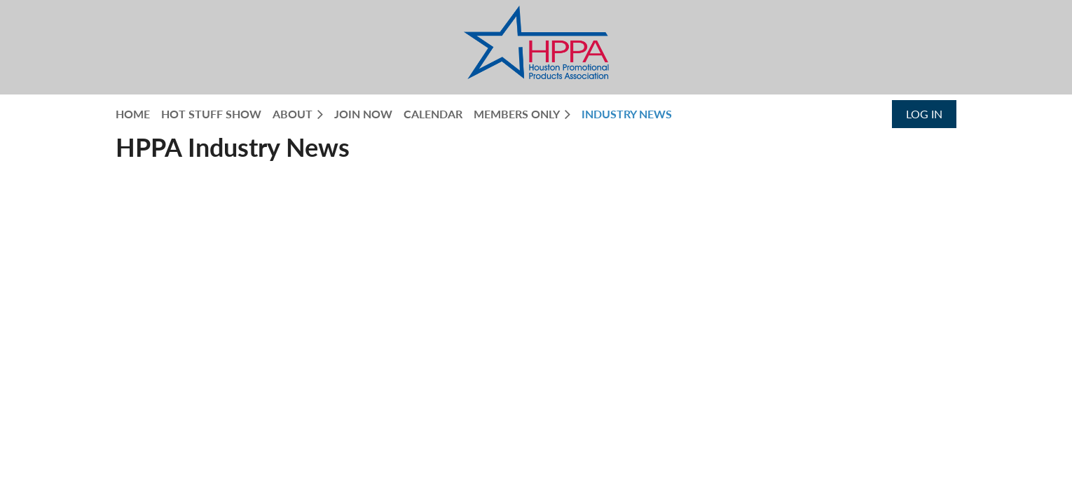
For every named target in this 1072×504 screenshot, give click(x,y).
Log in (924, 113)
